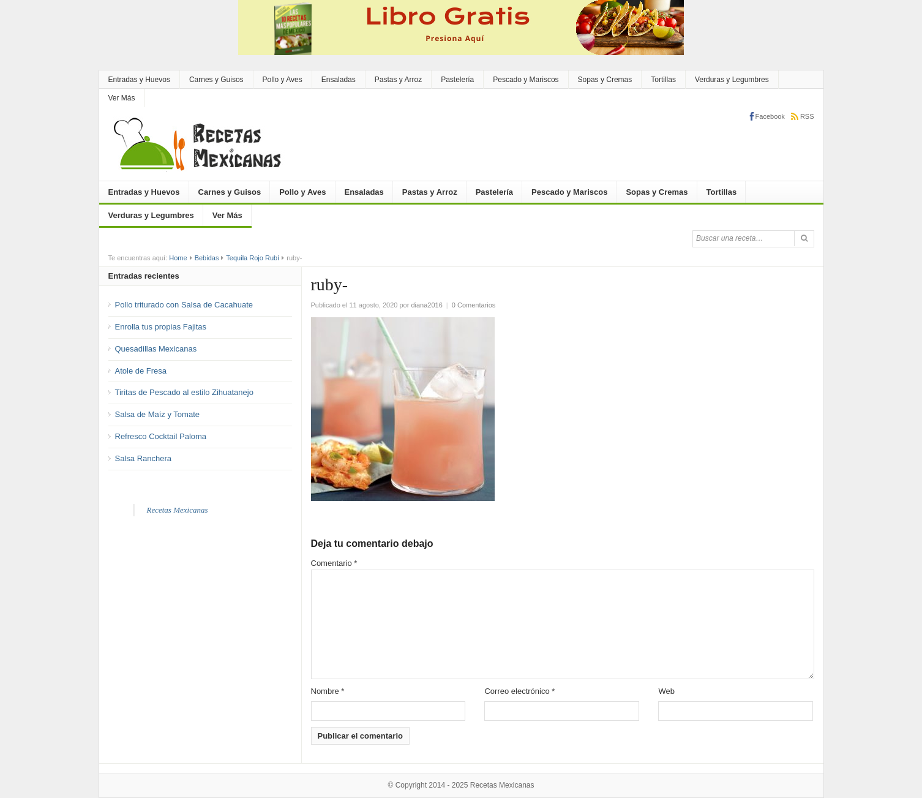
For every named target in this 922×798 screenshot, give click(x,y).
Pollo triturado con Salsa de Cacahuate (184, 304)
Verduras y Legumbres (732, 79)
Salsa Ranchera (143, 458)
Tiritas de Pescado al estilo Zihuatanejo (184, 392)
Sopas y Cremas (605, 79)
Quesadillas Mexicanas (156, 348)
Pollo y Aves (282, 79)
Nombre (328, 691)
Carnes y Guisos (216, 79)
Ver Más (121, 98)
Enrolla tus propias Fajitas (161, 326)
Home (178, 258)
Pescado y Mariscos (525, 79)
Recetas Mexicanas (177, 509)
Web (666, 691)
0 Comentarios (474, 305)
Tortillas (663, 79)
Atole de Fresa (141, 370)
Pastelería (457, 79)
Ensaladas (338, 79)
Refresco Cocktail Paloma (161, 436)
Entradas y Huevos (139, 79)
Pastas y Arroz (398, 79)
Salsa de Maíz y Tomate (157, 414)
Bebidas (207, 258)
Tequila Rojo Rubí (252, 258)
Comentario (334, 563)
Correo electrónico (519, 691)
